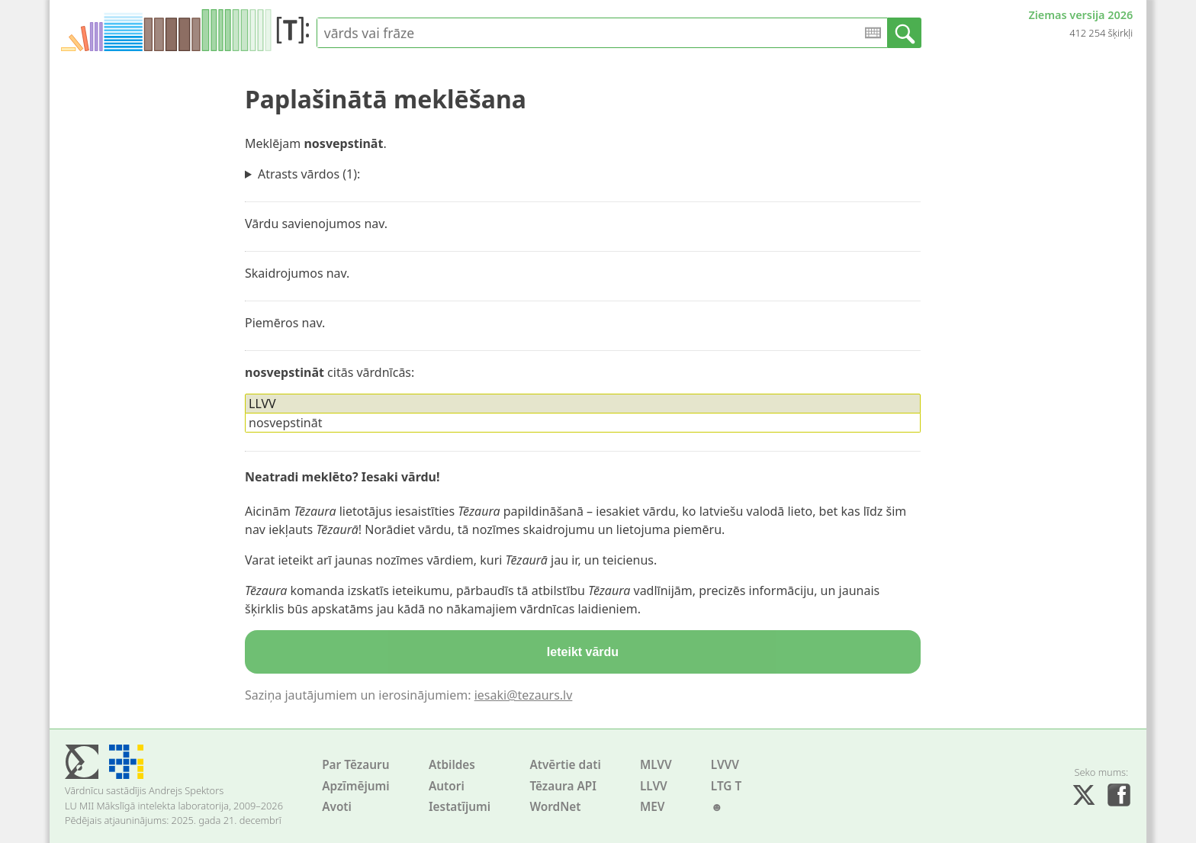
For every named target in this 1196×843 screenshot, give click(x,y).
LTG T (726, 786)
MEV (652, 807)
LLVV (653, 786)
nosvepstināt (285, 422)
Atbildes (452, 765)
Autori (447, 786)
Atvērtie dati (564, 765)
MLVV (656, 765)
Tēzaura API (562, 786)
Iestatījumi (459, 807)
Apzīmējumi (356, 786)
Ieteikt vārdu (583, 651)
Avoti (337, 807)
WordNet (554, 807)
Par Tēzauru (355, 765)
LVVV (725, 765)
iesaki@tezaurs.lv (523, 695)
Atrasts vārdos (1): (309, 174)
